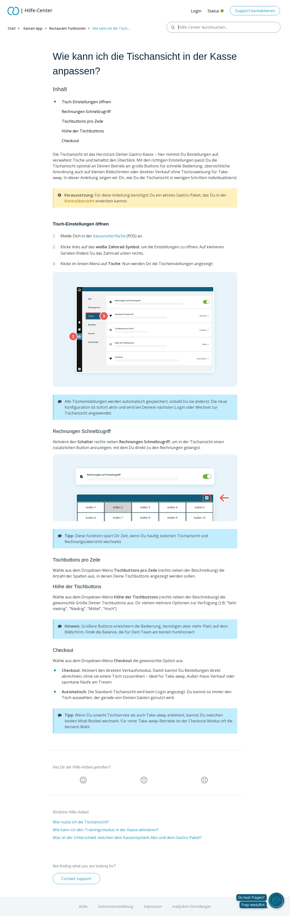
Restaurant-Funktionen (67, 28)
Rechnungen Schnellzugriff (86, 111)
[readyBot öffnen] (276, 900)
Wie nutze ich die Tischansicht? (81, 822)
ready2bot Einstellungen (191, 906)
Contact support (76, 878)
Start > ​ (14, 28)
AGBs (83, 906)
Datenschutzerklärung (115, 906)
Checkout (70, 140)
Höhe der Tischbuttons (83, 131)
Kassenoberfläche (109, 236)
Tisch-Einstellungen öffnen (86, 101)
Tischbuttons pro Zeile (82, 121)
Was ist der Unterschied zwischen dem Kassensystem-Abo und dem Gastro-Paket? (127, 837)
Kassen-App (33, 28)
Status (216, 12)
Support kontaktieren (255, 10)
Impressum (153, 906)
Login (196, 11)
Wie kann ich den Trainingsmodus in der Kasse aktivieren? (106, 829)
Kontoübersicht (79, 201)
